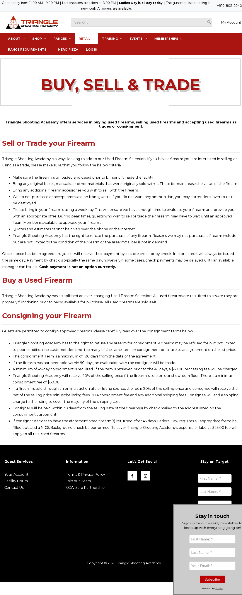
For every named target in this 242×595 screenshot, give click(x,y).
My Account (231, 22)
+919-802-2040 (229, 5)
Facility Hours (16, 481)
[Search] (209, 22)
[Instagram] (145, 475)
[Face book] (132, 475)
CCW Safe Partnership (85, 488)
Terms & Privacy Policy (85, 474)
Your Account (16, 474)
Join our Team (78, 481)
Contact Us (14, 488)
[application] (22, 38)
